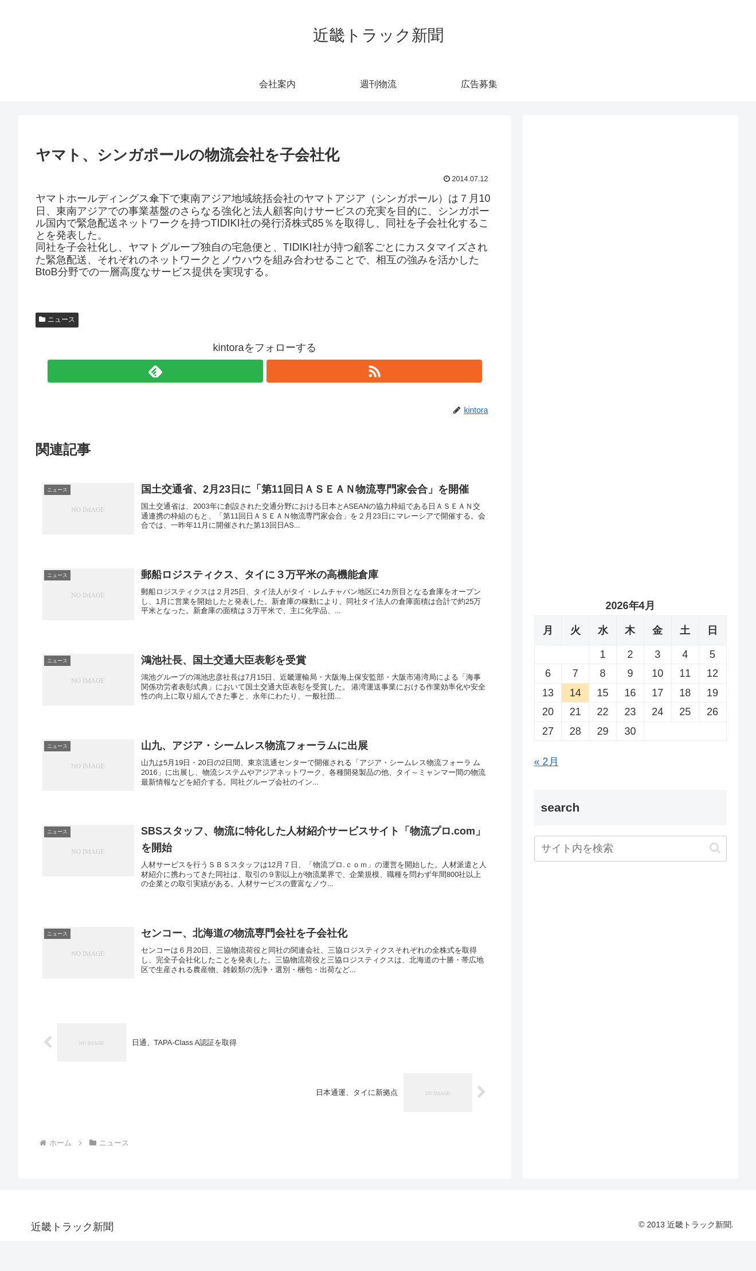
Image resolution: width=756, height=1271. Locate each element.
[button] (715, 848)
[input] (630, 848)
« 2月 (546, 761)
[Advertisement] (630, 244)
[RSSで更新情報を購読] (278, 371)
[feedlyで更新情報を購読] (251, 371)
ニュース (57, 319)
